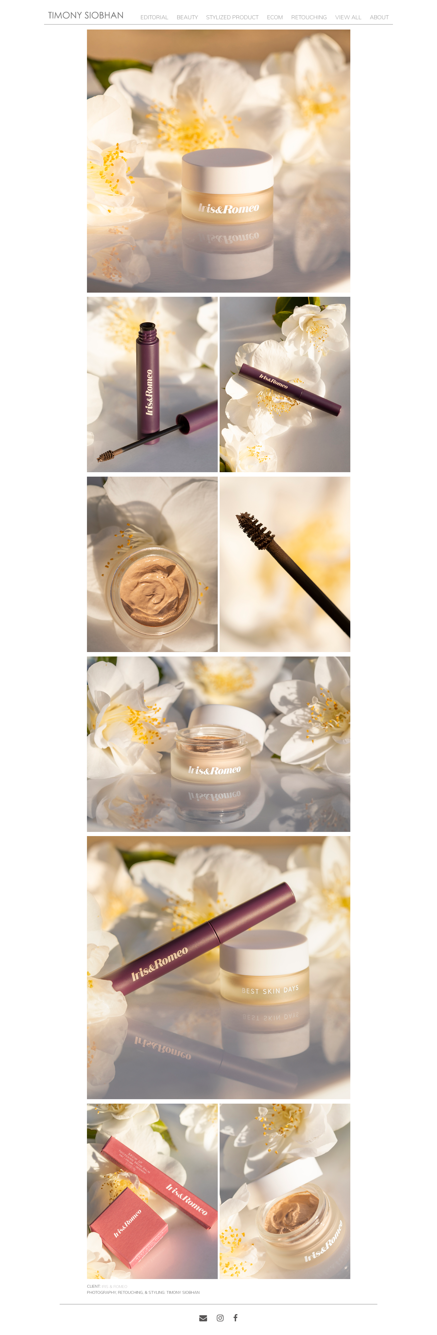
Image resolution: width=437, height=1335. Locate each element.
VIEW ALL (348, 17)
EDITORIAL (154, 17)
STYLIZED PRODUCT (232, 17)
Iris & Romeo (114, 1286)
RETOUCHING (309, 17)
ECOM (275, 17)
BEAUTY (187, 17)
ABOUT (379, 17)
